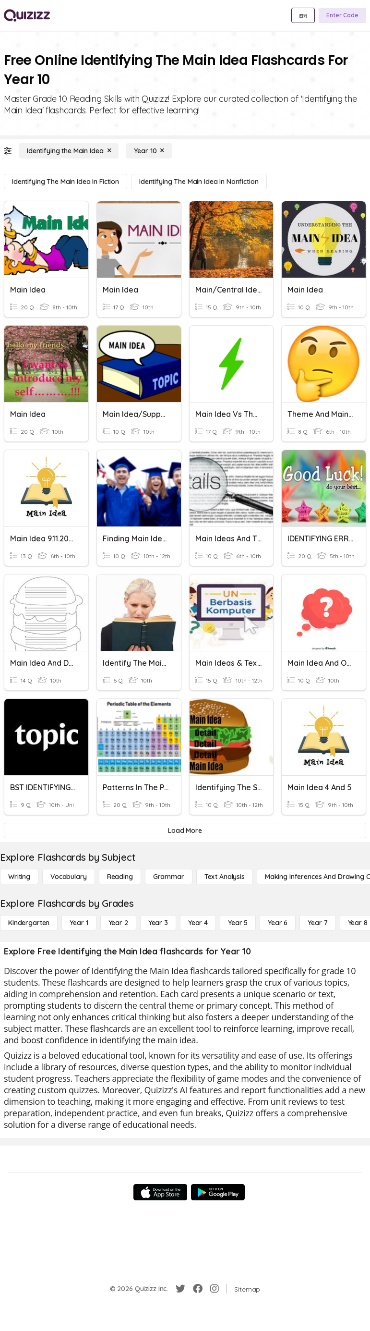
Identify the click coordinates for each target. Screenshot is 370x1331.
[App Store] (160, 1192)
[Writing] (19, 876)
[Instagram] (214, 1288)
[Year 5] (238, 922)
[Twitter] (180, 1288)
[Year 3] (158, 922)
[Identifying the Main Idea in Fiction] (65, 181)
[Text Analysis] (224, 876)
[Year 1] (78, 922)
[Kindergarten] (29, 922)
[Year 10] (149, 151)
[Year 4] (198, 922)
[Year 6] (278, 922)
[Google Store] (218, 1192)
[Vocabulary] (68, 876)
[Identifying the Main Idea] (69, 151)
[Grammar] (168, 876)
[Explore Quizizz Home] (27, 15)
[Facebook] (198, 1288)
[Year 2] (118, 922)
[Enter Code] (342, 15)
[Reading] (120, 876)
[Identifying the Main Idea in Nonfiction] (199, 181)
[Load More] (185, 830)
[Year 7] (317, 922)
